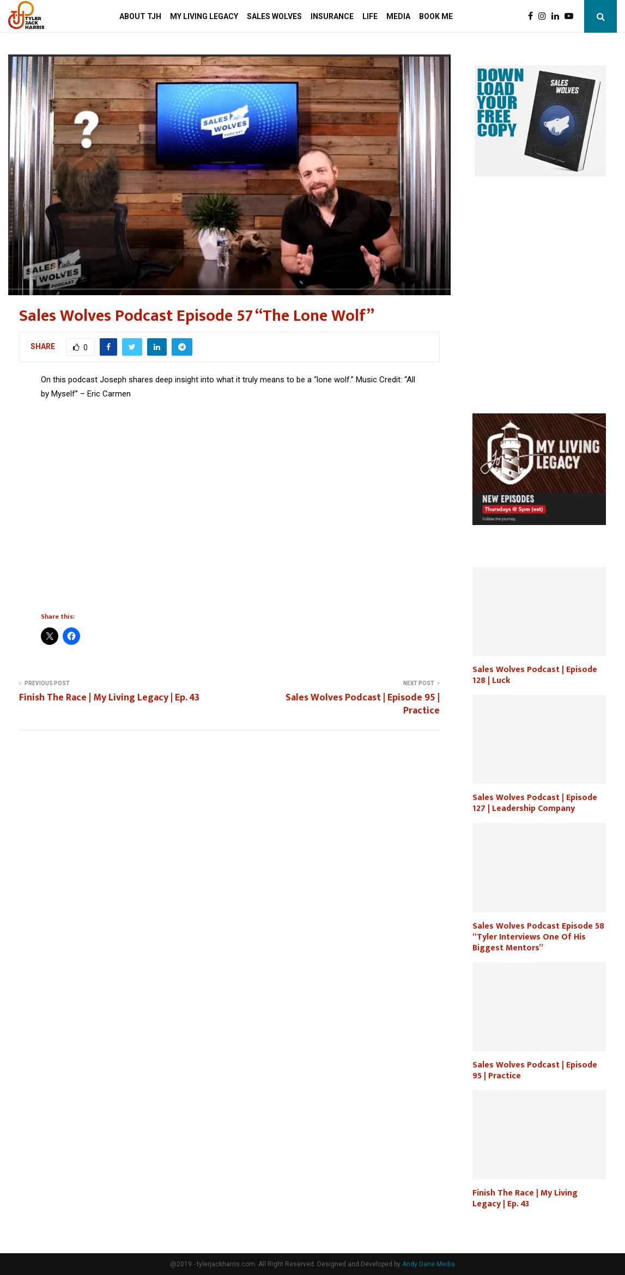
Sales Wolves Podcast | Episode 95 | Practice (363, 704)
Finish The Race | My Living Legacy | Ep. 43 (109, 698)
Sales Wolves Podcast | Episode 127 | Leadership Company (534, 803)
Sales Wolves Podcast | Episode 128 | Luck (534, 675)
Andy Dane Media (428, 1264)
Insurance (332, 16)
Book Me (436, 16)
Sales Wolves (274, 16)
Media (398, 16)
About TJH (140, 16)
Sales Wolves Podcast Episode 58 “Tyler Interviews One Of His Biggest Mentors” (538, 937)
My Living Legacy (204, 16)
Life (370, 16)
